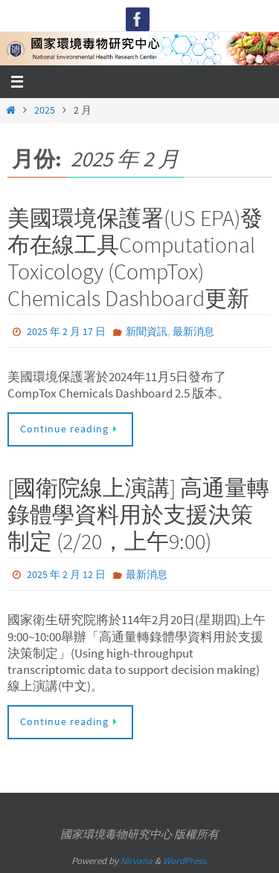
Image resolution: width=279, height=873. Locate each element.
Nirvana (137, 860)
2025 (44, 110)
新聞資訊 (146, 331)
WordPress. (185, 860)
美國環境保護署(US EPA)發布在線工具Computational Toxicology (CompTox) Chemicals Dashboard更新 (135, 258)
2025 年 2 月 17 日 (66, 331)
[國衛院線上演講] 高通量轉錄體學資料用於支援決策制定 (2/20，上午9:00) (138, 514)
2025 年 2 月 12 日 (66, 574)
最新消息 (193, 331)
